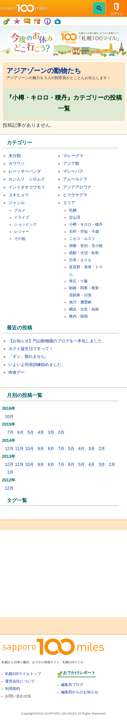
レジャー (21, 231)
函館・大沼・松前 (84, 253)
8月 (51, 448)
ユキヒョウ (18, 195)
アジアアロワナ (77, 187)
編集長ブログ (72, 684)
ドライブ (21, 217)
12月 (9, 448)
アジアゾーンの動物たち (43, 70)
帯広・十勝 (78, 281)
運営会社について (20, 681)
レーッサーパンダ (24, 171)
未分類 (14, 155)
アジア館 (71, 163)
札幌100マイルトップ (23, 674)
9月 (41, 448)
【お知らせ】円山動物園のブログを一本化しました (55, 341)
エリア (69, 202)
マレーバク (73, 171)
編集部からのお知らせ (79, 692)
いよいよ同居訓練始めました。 (36, 364)
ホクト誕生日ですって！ (30, 348)
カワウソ (16, 163)
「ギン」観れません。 (28, 356)
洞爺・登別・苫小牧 (86, 246)
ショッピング (25, 224)
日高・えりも (80, 260)
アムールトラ (75, 179)
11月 (19, 448)
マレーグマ (73, 155)
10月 (9, 416)
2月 (61, 432)
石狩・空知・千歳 (84, 231)
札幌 (73, 210)
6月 (20, 432)
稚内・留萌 (78, 316)
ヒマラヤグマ (75, 195)
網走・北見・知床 (84, 309)
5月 (30, 432)
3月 (51, 432)
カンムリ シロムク (26, 179)
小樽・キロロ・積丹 (86, 224)
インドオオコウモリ (26, 187)
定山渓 (74, 217)
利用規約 (12, 689)
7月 (10, 432)
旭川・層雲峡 (80, 302)
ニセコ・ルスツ (82, 238)
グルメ (19, 210)
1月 (10, 472)
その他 (19, 238)
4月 (41, 432)
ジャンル (16, 202)
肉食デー (16, 372)
